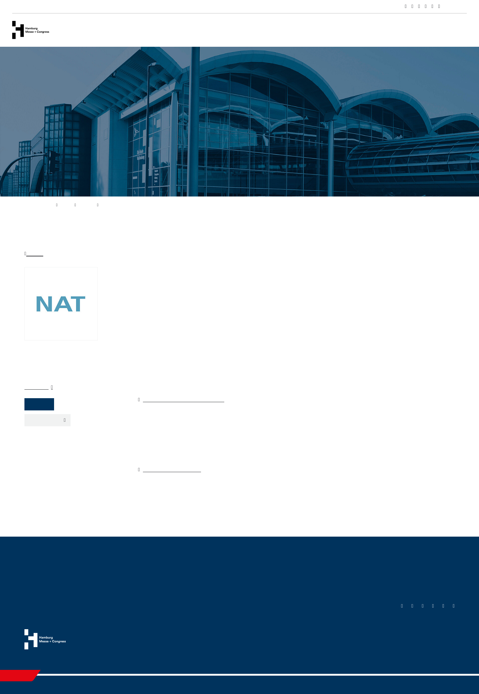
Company (76, 30)
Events (133, 30)
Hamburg (218, 30)
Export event (45, 420)
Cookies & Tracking (403, 660)
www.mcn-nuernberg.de (176, 469)
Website (39, 404)
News (190, 30)
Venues (106, 30)
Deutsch (459, 7)
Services (162, 30)
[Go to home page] (30, 29)
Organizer (37, 387)
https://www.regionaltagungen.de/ (190, 399)
